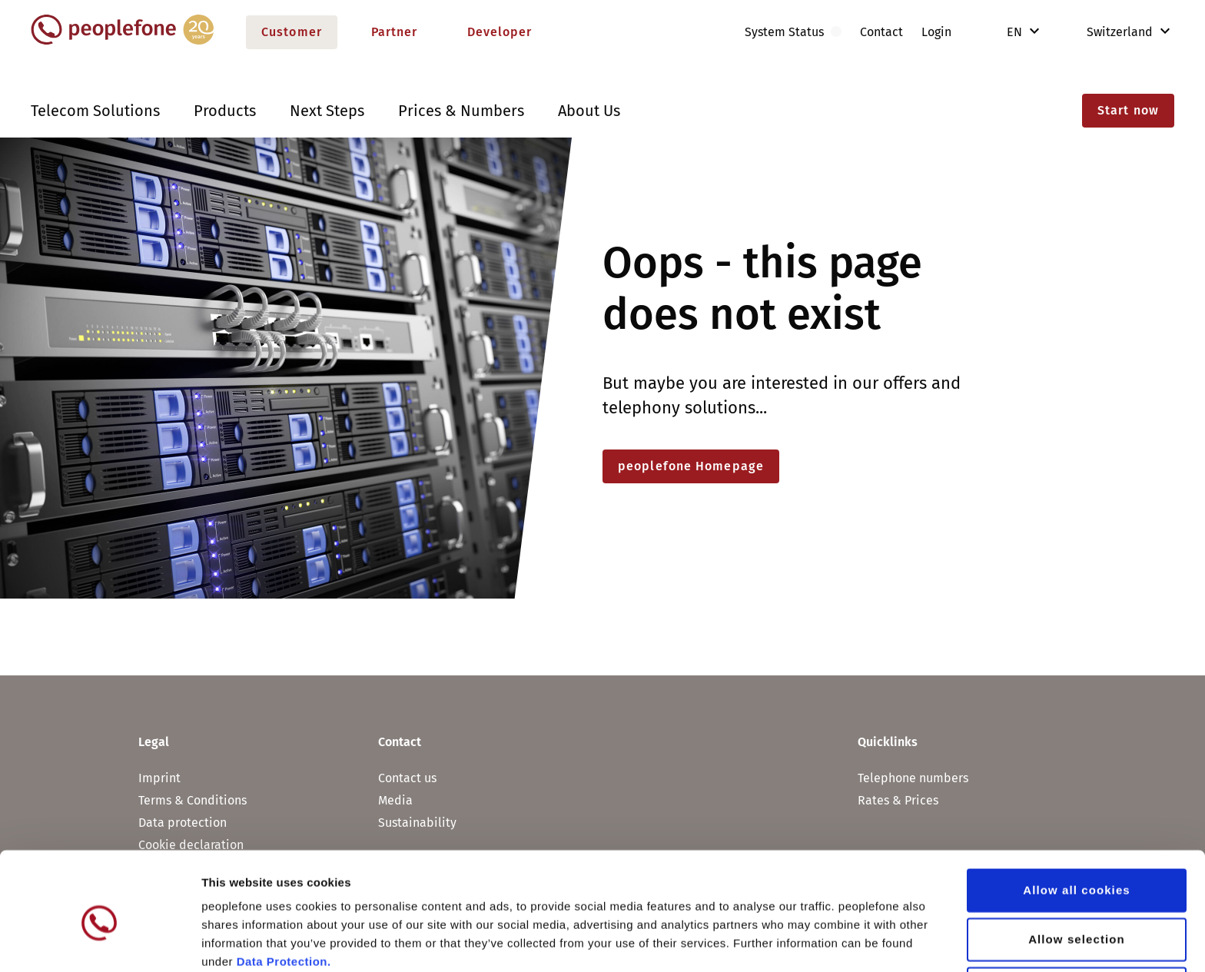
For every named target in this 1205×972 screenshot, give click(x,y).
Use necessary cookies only (1077, 918)
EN (1016, 32)
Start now (1128, 110)
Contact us (407, 778)
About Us (589, 110)
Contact (881, 32)
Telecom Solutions (95, 110)
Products (225, 110)
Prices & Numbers (461, 110)
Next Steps (327, 110)
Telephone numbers (913, 778)
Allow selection (1076, 869)
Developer (500, 32)
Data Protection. (284, 891)
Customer (291, 32)
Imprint (159, 778)
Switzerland (1109, 32)
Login (936, 32)
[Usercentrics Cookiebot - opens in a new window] (99, 942)
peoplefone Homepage (691, 466)
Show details (806, 941)
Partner (394, 32)
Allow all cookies (1076, 820)
